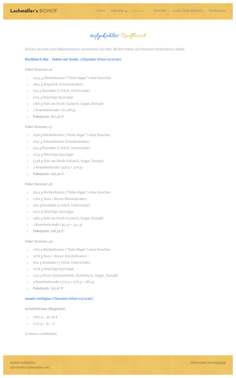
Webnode (219, 362)
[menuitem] (191, 11)
